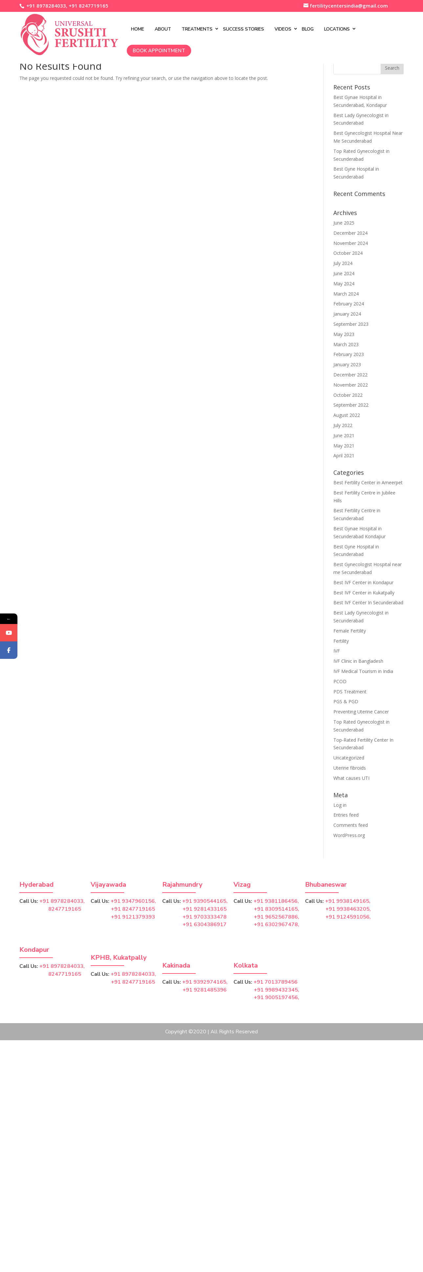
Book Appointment (141, 50)
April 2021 (343, 455)
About (145, 28)
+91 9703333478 (205, 917)
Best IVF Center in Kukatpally (363, 592)
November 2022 (350, 385)
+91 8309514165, (276, 909)
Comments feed (350, 825)
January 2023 (347, 364)
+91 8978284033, (46, 5)
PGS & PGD (345, 701)
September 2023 (350, 324)
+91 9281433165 (205, 909)
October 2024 (348, 253)
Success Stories (226, 28)
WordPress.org (349, 835)
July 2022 (342, 425)
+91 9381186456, (276, 901)
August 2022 (346, 415)
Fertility (341, 641)
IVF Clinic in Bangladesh (358, 661)
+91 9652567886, (276, 917)
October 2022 (348, 395)
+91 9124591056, (348, 917)
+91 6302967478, (276, 924)
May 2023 (343, 334)
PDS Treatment (350, 691)
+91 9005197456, (276, 997)
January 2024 (347, 314)
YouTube (18, 648)
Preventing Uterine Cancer (361, 711)
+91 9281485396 (205, 990)
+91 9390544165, (205, 901)
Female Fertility (349, 631)
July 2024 (342, 263)
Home (120, 28)
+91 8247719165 (88, 5)
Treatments (179, 28)
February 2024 (348, 303)
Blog (290, 28)
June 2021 (343, 435)
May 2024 (343, 283)
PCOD (339, 681)
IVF (336, 651)
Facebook (19, 665)
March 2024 (346, 294)
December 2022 (350, 375)
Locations (319, 28)
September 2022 (350, 405)
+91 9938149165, (347, 901)
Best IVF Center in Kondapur (363, 582)
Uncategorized (348, 758)
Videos (265, 28)
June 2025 (343, 223)
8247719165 (50, 909)
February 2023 (348, 354)
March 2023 (346, 344)
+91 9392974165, (205, 982)
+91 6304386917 (205, 924)
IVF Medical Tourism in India (363, 671)
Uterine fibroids (349, 768)
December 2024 (350, 233)
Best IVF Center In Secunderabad (368, 602)
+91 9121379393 (133, 917)
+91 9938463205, (348, 909)
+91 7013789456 (276, 982)
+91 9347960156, (133, 901)
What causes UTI (351, 778)
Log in (339, 805)
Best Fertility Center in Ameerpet (368, 482)
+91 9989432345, (276, 990)
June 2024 (343, 273)
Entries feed (346, 815)
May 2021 (343, 446)
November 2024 (350, 243)
